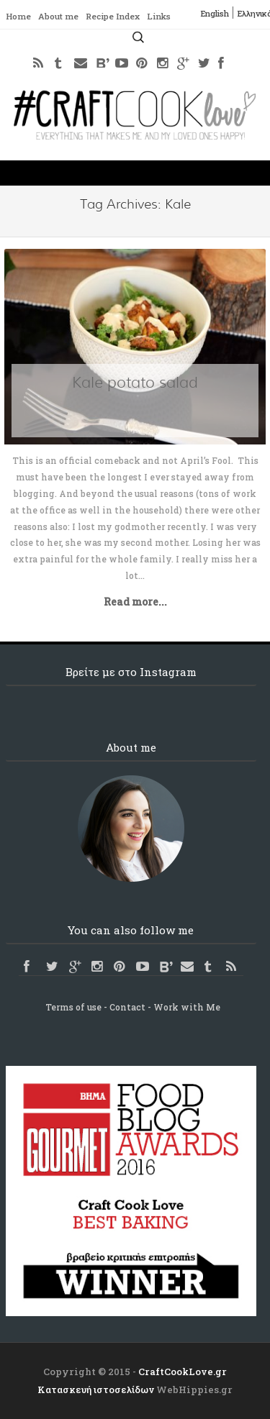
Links (171, 16)
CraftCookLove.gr (182, 1371)
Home (19, 16)
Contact (127, 1007)
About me (61, 16)
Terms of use (73, 1007)
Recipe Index (120, 16)
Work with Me (186, 1007)
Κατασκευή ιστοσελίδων (95, 1389)
